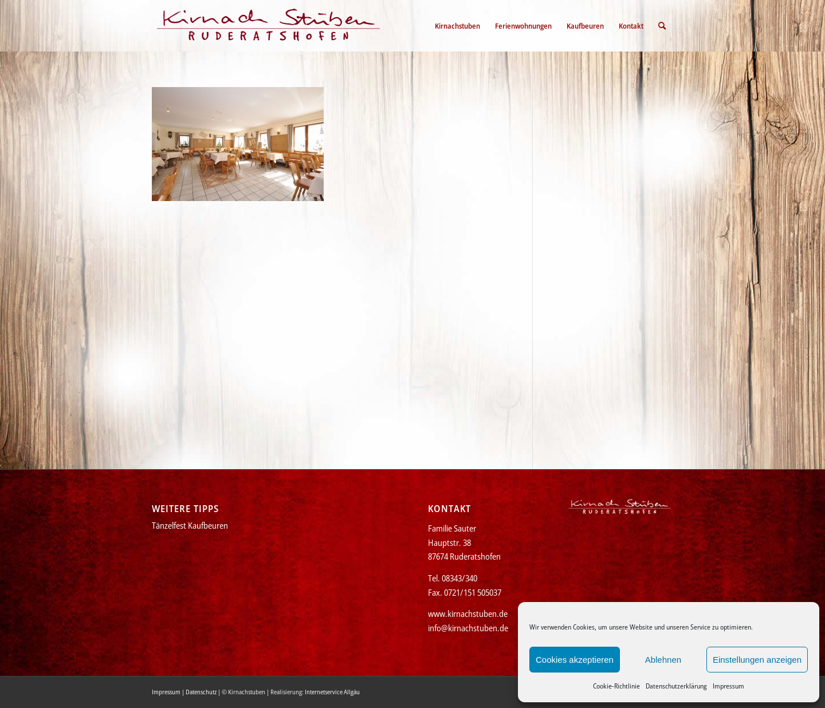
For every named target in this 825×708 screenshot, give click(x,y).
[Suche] (662, 26)
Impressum (728, 686)
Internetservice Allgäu (332, 691)
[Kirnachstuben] (269, 26)
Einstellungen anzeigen (757, 659)
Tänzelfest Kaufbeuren (190, 525)
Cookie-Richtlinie (616, 686)
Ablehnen (663, 659)
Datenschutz (201, 691)
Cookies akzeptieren (575, 659)
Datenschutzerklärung (676, 686)
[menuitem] (457, 26)
